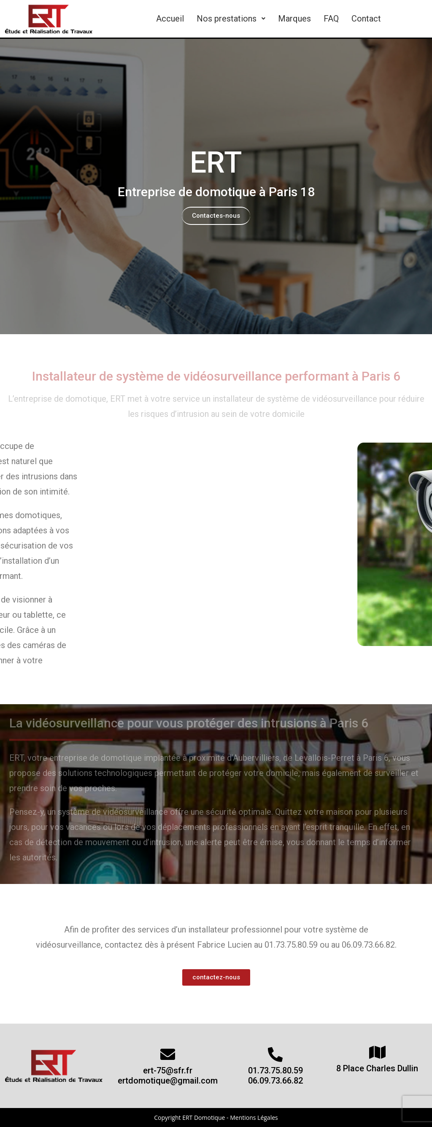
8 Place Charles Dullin (377, 1068)
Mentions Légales (254, 1117)
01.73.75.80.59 (275, 1070)
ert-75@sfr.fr (167, 1070)
